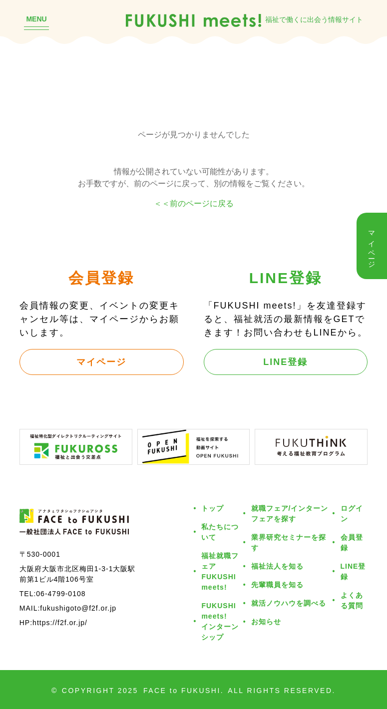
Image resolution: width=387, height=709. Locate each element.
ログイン (352, 513)
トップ (212, 508)
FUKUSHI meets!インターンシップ (220, 621)
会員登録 (352, 542)
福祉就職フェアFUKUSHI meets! (220, 571)
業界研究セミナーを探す (288, 542)
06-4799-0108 (60, 593)
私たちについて (220, 531)
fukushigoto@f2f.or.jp (78, 608)
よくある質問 (352, 600)
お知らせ (266, 621)
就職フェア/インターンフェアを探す (290, 513)
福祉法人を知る (277, 566)
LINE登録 (285, 361)
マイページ (101, 361)
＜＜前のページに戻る (194, 203)
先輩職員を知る (277, 584)
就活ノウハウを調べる (288, 603)
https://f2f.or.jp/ (59, 622)
